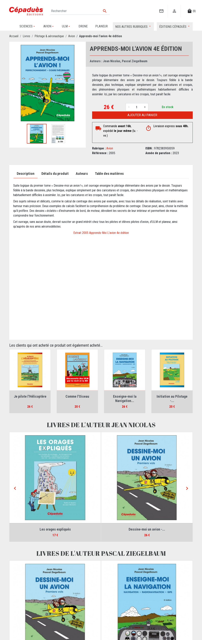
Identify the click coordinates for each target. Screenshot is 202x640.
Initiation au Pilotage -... (172, 398)
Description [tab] (25, 173)
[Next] (187, 488)
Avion (109, 148)
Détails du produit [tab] (55, 173)
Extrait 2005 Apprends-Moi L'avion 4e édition (101, 233)
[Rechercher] (80, 11)
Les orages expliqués (55, 529)
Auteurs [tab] (82, 173)
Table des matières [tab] (109, 173)
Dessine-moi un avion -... (147, 529)
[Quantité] (137, 107)
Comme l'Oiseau (77, 396)
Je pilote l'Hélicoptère (30, 396)
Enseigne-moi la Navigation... (125, 398)
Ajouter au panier (142, 115)
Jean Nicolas (111, 61)
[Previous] (15, 488)
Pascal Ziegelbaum (134, 61)
